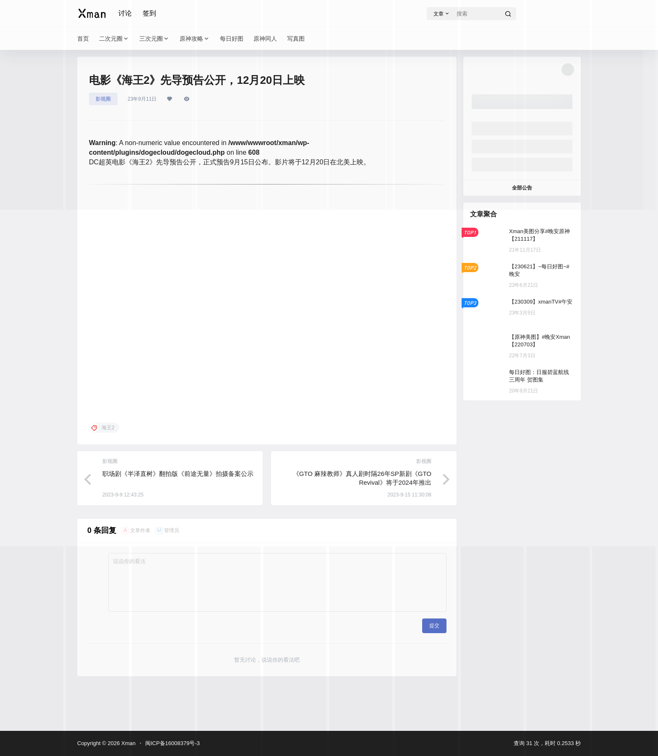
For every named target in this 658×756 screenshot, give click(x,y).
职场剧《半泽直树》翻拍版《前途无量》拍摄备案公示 (177, 473)
